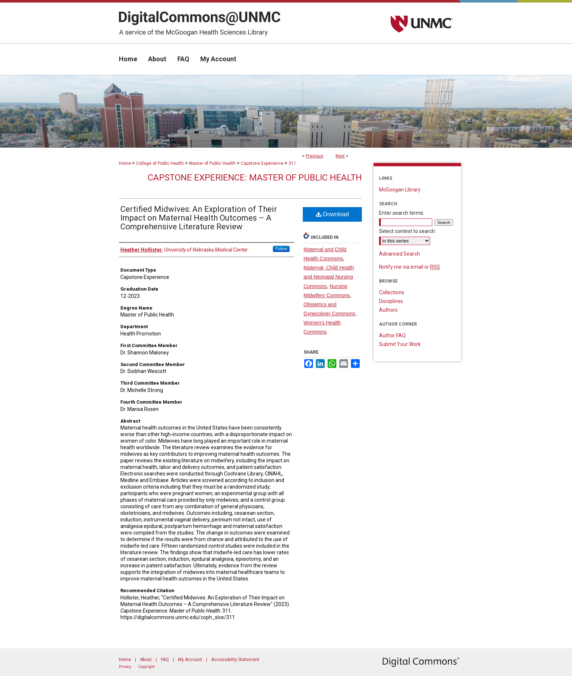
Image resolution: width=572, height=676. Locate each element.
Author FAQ (392, 335)
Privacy (125, 667)
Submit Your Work (400, 344)
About (146, 659)
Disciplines (391, 301)
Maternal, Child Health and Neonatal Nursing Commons (329, 277)
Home (125, 163)
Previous (314, 156)
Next (340, 156)
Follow (281, 248)
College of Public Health (160, 163)
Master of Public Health (212, 163)
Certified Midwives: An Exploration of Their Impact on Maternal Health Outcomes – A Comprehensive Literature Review (198, 218)
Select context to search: (407, 231)
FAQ (165, 659)
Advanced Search (399, 254)
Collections (391, 292)
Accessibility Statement (235, 659)
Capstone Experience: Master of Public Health (255, 177)
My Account (190, 659)
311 (292, 163)
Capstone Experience (262, 163)
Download (332, 214)
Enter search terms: (401, 213)
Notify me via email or (409, 267)
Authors (388, 310)
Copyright (146, 667)
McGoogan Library (400, 190)
